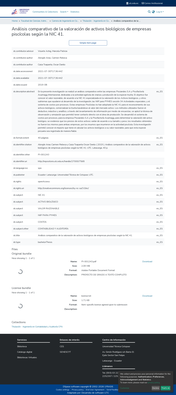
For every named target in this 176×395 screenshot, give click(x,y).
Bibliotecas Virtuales (27, 357)
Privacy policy (78, 389)
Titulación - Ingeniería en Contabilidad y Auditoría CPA (96, 20)
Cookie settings (62, 389)
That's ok (165, 388)
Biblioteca (22, 346)
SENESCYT (65, 351)
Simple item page (88, 42)
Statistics (74, 11)
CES (62, 346)
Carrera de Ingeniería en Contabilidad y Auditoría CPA (65, 20)
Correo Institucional (152, 3)
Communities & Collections (45, 11)
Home (15, 20)
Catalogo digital (24, 351)
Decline (155, 388)
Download (147, 261)
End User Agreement (95, 389)
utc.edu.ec (132, 3)
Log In (159, 11)
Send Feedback (113, 389)
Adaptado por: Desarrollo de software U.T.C (88, 392)
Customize (124, 388)
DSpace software (71, 386)
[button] (153, 11)
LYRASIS (109, 386)
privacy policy (154, 382)
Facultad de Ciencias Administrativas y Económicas (35, 20)
